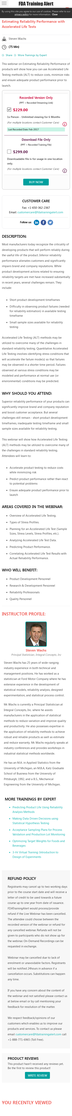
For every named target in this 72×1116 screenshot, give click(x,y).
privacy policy (22, 14)
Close (54, 14)
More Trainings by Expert (32, 55)
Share (9, 55)
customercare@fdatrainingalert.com (40, 212)
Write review (37, 1075)
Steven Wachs (17, 38)
